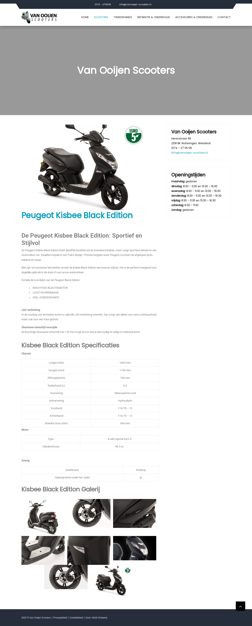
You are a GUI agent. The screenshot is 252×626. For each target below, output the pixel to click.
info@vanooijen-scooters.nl (135, 4)
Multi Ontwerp (99, 617)
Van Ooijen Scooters (40, 617)
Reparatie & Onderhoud (153, 17)
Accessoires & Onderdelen (193, 17)
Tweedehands (122, 17)
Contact (224, 17)
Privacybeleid (60, 617)
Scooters (101, 17)
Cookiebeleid (76, 617)
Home (85, 17)
